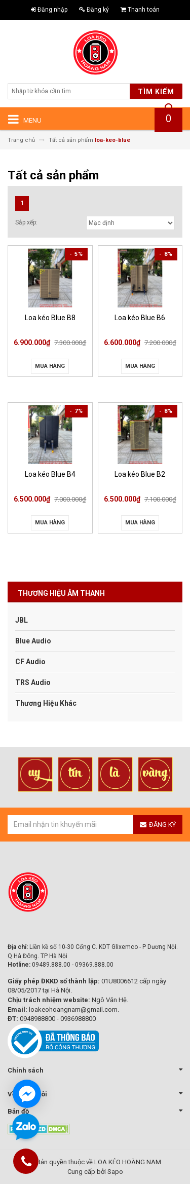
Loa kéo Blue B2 (140, 474)
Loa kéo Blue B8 (50, 318)
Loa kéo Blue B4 (50, 474)
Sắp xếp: (26, 222)
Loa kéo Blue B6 (140, 318)
